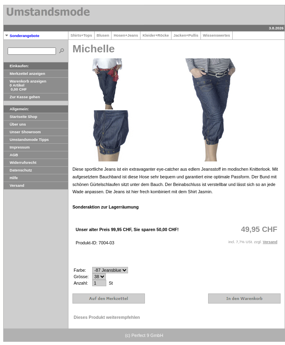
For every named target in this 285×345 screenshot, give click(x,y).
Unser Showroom (22, 132)
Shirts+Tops (81, 35)
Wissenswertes (216, 35)
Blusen (103, 35)
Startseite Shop (20, 117)
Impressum (17, 147)
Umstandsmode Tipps (26, 140)
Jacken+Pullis (185, 35)
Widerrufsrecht (20, 163)
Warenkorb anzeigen (25, 81)
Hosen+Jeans (126, 35)
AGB (11, 155)
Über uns (15, 124)
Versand (14, 186)
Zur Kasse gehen (22, 97)
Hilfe (11, 178)
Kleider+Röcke (155, 35)
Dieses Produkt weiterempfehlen (107, 317)
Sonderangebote (21, 36)
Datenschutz (18, 170)
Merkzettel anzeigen (24, 74)
